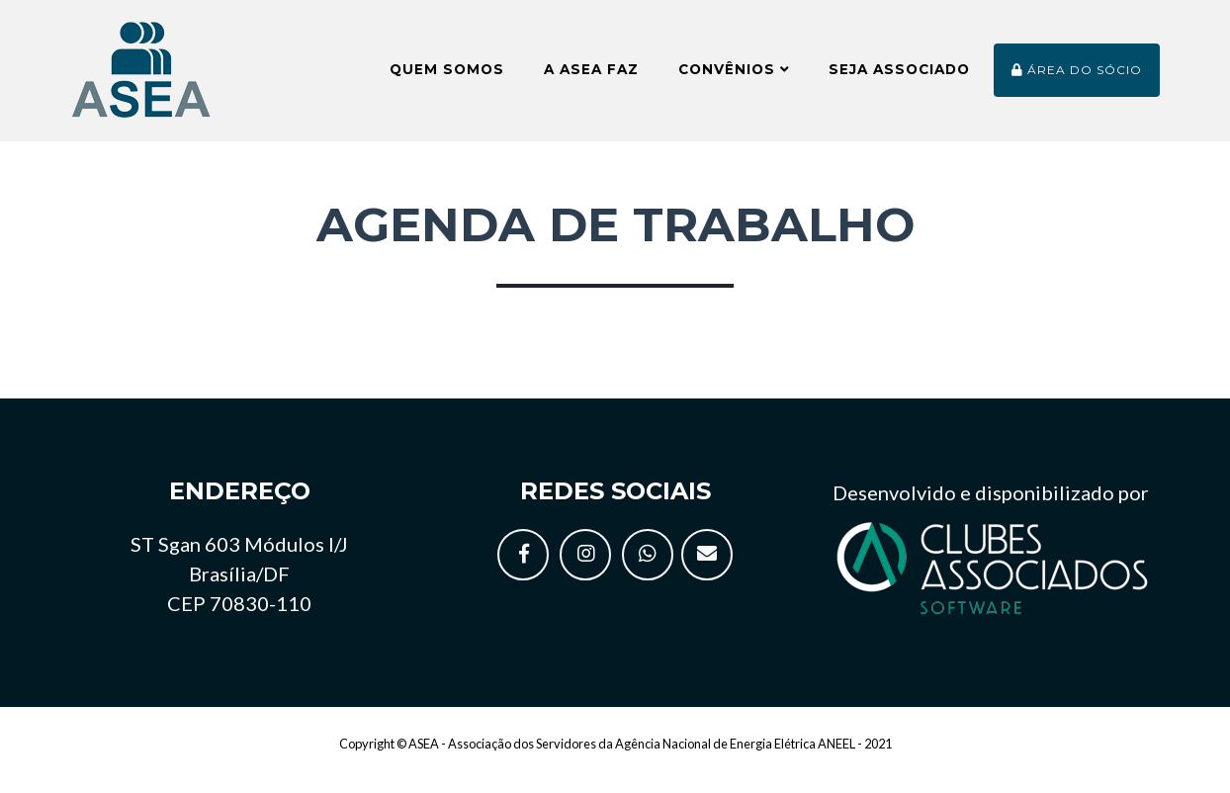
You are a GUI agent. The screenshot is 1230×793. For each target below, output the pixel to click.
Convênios (733, 77)
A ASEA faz (591, 77)
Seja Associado (899, 77)
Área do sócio (1076, 77)
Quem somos (447, 77)
